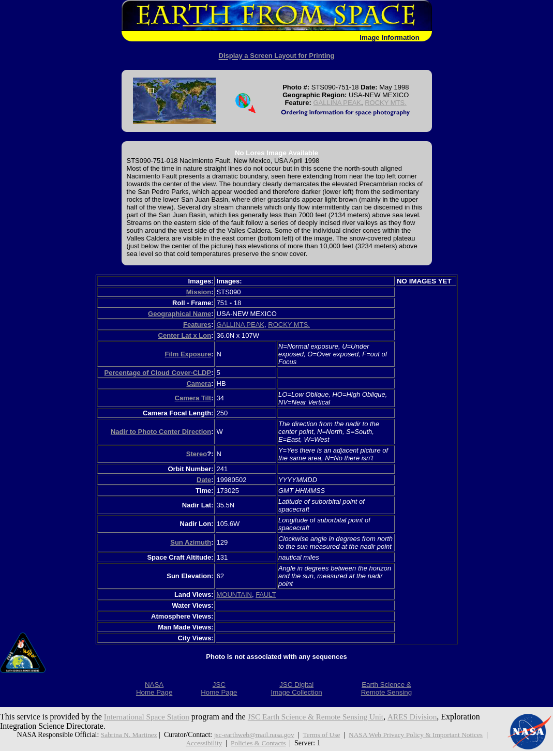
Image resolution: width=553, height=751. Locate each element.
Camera (198, 383)
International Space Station (148, 716)
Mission (198, 292)
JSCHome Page (219, 688)
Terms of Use (321, 735)
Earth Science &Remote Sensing (386, 688)
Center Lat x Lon (185, 335)
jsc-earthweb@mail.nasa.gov (252, 735)
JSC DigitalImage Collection (296, 688)
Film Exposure (188, 354)
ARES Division (424, 716)
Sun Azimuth (190, 542)
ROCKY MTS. (386, 103)
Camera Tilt (193, 398)
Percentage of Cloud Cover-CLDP (158, 373)
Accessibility (202, 743)
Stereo (196, 454)
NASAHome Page (154, 688)
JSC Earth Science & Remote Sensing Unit (323, 716)
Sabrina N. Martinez (124, 735)
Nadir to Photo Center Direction (161, 431)
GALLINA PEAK (337, 103)
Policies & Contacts (258, 743)
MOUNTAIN (234, 594)
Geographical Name (179, 314)
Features (197, 324)
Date (204, 480)
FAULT (266, 594)
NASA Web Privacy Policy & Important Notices (418, 735)
